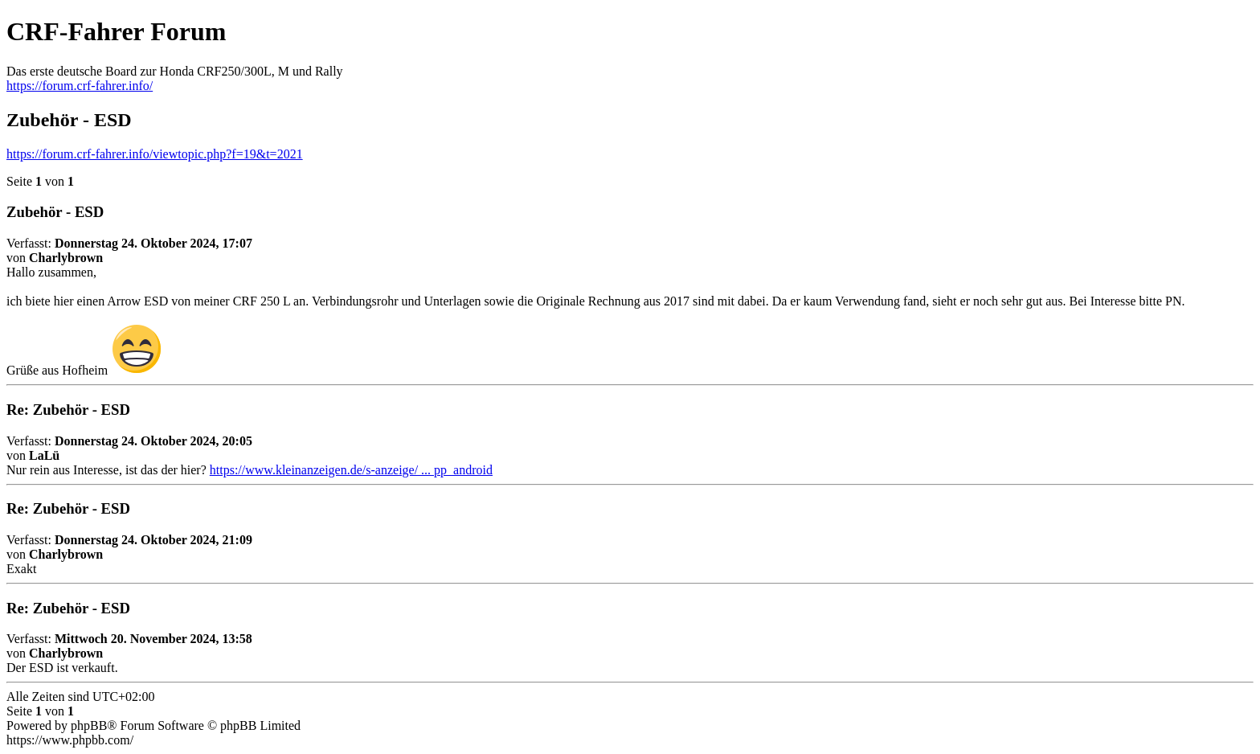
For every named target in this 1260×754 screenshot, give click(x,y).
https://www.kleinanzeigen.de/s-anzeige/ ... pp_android (351, 470)
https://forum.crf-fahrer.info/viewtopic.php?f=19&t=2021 (154, 154)
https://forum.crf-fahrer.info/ (79, 85)
